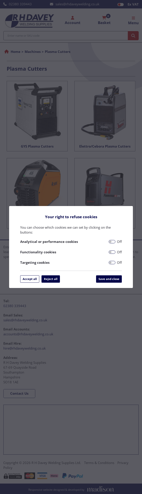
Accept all (30, 279)
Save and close (109, 279)
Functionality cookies (38, 252)
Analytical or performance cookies (49, 241)
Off (119, 241)
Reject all (50, 279)
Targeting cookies (34, 262)
